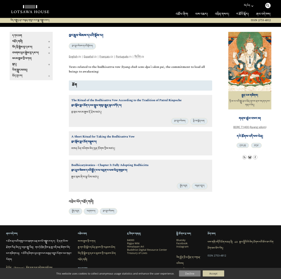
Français (104, 56)
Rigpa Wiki (133, 243)
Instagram (182, 246)
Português (122, 56)
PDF (256, 145)
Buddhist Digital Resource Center (147, 249)
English (73, 56)
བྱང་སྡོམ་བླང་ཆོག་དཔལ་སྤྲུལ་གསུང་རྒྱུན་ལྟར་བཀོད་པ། (96, 106)
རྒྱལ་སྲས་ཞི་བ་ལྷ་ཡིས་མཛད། (85, 177)
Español (88, 56)
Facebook (181, 243)
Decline (189, 273)
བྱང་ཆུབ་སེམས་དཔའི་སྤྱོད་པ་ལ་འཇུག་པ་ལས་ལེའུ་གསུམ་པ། (99, 170)
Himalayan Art (135, 246)
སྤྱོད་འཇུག (183, 186)
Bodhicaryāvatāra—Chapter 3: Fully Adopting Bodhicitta (109, 165)
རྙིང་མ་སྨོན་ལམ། (198, 121)
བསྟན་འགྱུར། (199, 186)
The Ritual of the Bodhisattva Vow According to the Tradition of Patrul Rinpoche (126, 100)
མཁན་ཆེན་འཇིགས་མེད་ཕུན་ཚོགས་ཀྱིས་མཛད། (93, 149)
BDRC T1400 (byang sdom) (249, 127)
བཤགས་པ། (91, 211)
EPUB (243, 145)
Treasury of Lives (137, 253)
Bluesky (180, 240)
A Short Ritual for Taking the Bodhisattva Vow (103, 136)
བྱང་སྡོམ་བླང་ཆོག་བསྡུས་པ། (84, 142)
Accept (213, 273)
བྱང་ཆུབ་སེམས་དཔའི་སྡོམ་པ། (82, 46)
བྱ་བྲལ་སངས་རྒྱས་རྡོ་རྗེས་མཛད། (86, 112)
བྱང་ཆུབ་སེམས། (179, 121)
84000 (130, 240)
